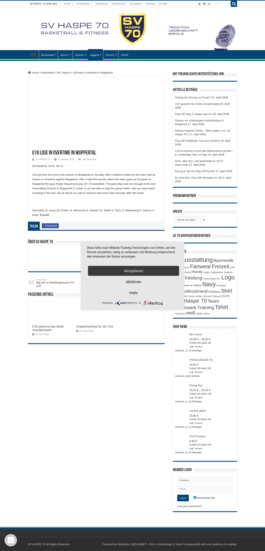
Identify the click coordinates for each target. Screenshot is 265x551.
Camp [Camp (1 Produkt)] (186, 267)
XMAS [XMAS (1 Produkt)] (199, 313)
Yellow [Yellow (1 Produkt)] (206, 313)
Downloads (83, 3)
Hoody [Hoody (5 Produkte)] (197, 272)
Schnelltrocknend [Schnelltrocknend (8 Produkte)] (191, 291)
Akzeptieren (133, 271)
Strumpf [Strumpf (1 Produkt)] (207, 296)
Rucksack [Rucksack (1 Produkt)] (221, 285)
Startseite (33, 54)
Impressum (101, 3)
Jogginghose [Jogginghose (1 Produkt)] (217, 272)
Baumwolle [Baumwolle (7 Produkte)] (223, 260)
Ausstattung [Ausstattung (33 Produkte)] (197, 259)
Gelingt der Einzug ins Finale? (193, 97)
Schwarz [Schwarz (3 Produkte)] (214, 291)
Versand (198, 347)
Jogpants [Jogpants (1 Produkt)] (228, 272)
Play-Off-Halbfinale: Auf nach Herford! (197, 140)
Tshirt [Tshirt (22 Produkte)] (221, 307)
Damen (79, 55)
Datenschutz (119, 3)
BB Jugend (63, 72)
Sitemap (150, 3)
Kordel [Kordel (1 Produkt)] (206, 278)
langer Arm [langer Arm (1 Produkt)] (215, 278)
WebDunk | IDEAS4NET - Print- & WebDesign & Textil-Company (156, 544)
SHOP (124, 55)
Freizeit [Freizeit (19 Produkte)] (220, 266)
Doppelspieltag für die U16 (94, 326)
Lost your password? (189, 506)
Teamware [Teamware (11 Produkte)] (185, 307)
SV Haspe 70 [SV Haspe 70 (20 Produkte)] (191, 301)
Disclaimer (135, 3)
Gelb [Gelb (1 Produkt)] (232, 267)
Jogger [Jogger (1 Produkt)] (206, 272)
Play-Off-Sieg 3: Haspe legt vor (193, 114)
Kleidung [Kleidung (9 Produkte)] (193, 278)
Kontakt (163, 3)
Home (33, 72)
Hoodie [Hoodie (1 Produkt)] (187, 272)
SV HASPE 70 (43, 159)
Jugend (94, 55)
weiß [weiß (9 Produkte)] (190, 313)
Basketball (47, 55)
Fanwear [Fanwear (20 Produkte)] (200, 266)
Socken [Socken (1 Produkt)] (199, 296)
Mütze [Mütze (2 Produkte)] (197, 285)
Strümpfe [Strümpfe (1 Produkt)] (216, 296)
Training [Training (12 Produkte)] (205, 307)
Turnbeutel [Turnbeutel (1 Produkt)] (180, 313)
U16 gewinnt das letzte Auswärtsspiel (48, 328)
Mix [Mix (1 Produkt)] (191, 285)
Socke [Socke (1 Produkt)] (192, 296)
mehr (133, 293)
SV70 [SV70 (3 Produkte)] (225, 296)
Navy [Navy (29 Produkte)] (209, 284)
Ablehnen (133, 282)
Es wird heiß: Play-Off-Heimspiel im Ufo (198, 177)
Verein (67, 3)
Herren (64, 55)
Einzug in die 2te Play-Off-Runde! (195, 171)
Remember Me (204, 497)
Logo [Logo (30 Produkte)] (228, 277)
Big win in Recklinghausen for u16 (57, 283)
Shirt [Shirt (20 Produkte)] (226, 291)
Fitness (109, 55)
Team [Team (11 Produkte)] (213, 301)
